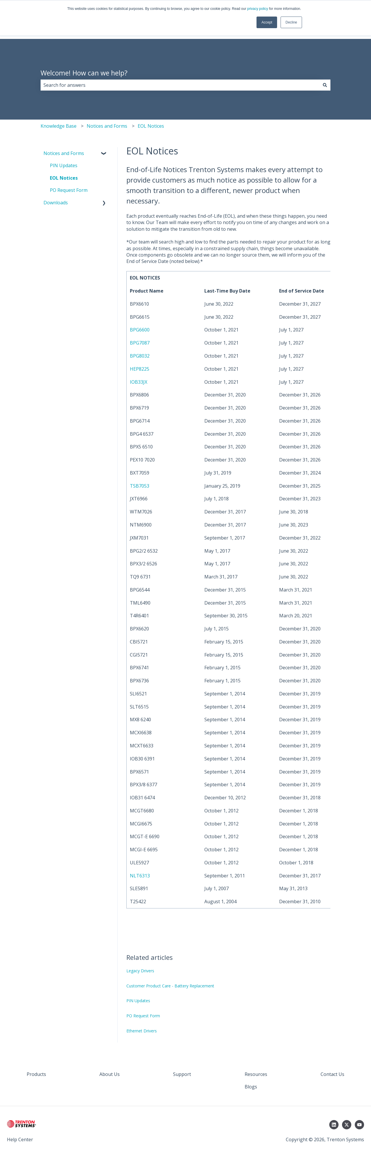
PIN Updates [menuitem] (63, 165)
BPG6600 (140, 330)
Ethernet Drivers (141, 1031)
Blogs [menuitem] (251, 1086)
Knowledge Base (59, 126)
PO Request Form (143, 1015)
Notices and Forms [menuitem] (63, 153)
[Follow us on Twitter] (346, 1124)
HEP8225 (139, 369)
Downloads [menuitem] (55, 202)
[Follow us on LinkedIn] (334, 1124)
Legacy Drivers (140, 970)
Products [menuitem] (36, 1074)
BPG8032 (140, 356)
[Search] (324, 85)
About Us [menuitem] (109, 1074)
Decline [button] (291, 22)
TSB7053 (139, 486)
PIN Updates (138, 1000)
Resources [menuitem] (256, 1074)
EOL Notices (151, 126)
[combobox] (180, 85)
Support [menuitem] (182, 1074)
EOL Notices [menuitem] (64, 178)
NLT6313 (140, 875)
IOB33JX (138, 382)
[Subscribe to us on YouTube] (359, 1124)
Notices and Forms (107, 126)
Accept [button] (266, 22)
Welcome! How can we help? (84, 72)
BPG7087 (140, 343)
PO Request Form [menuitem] (69, 190)
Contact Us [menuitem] (332, 1074)
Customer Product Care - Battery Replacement (170, 986)
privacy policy (257, 9)
